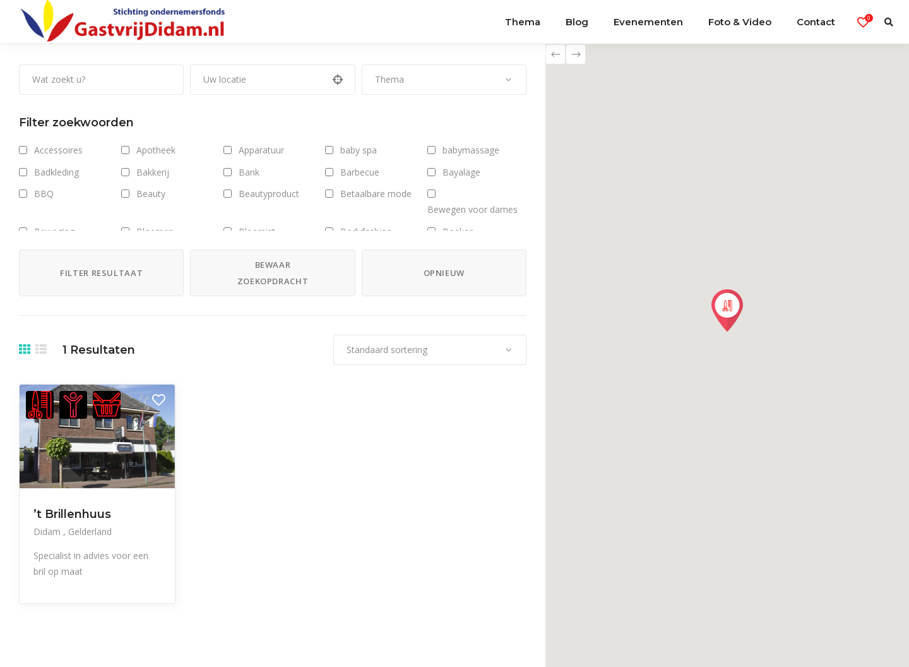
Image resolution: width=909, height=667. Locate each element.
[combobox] (444, 79)
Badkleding (56, 172)
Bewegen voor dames (472, 209)
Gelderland (90, 532)
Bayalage (461, 172)
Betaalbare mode (376, 194)
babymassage (471, 150)
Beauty (150, 194)
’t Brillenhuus (72, 514)
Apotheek (155, 150)
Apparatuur (261, 150)
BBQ (44, 194)
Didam (48, 532)
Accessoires (58, 150)
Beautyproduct (269, 194)
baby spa (358, 150)
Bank (249, 172)
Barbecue (359, 172)
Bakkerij (152, 172)
